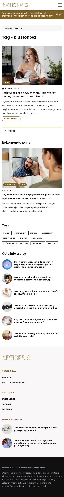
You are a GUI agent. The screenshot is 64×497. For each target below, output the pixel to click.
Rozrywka (7, 409)
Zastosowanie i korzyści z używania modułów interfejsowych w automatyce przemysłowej (35, 443)
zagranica (36, 238)
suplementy (47, 233)
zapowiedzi (37, 243)
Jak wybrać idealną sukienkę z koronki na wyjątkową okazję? (36, 334)
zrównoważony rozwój (15, 243)
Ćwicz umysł (8, 399)
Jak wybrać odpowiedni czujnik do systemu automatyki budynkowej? (32, 278)
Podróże (6, 404)
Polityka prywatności (13, 382)
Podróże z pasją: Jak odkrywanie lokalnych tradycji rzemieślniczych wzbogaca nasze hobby (27, 14)
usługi (6, 233)
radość (34, 233)
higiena (23, 238)
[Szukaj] (5, 131)
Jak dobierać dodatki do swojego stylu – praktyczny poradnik (36, 428)
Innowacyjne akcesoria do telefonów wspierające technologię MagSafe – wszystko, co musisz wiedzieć (33, 264)
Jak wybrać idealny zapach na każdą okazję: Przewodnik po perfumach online (35, 306)
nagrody (52, 243)
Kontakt (6, 377)
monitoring (9, 238)
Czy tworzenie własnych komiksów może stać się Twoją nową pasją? (35, 320)
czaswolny (20, 233)
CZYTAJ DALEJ (11, 118)
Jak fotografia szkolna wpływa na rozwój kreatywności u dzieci (36, 292)
